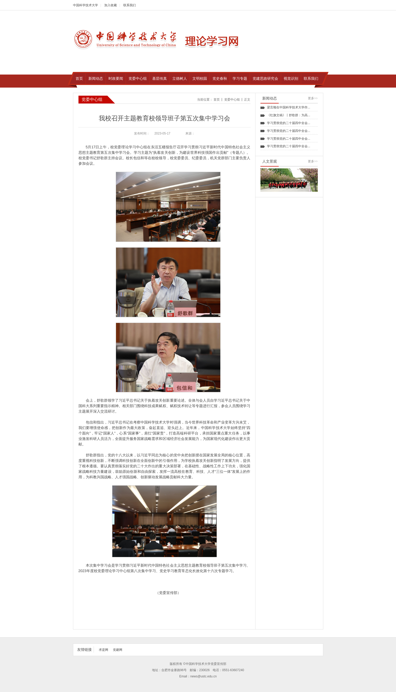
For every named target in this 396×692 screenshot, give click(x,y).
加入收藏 (110, 5)
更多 (313, 98)
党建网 (117, 650)
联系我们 (129, 5)
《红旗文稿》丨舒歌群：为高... (288, 115)
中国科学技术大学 (85, 5)
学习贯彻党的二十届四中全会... (288, 123)
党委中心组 (232, 99)
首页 (217, 99)
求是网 (103, 650)
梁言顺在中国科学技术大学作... (288, 107)
